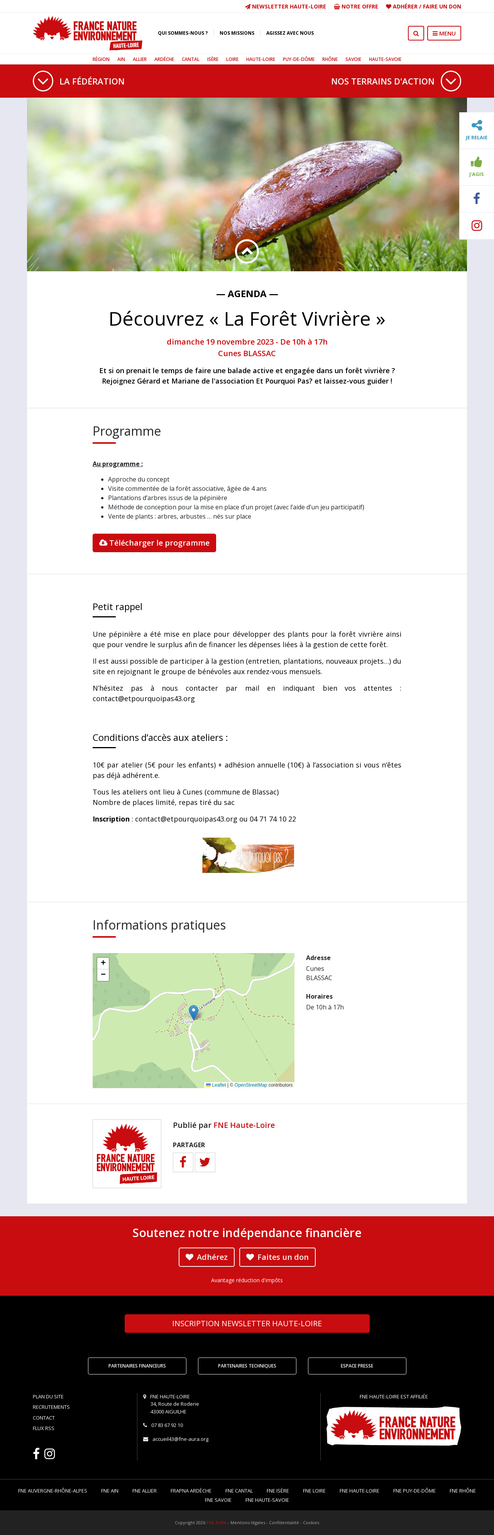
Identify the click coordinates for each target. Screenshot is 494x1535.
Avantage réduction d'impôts (247, 1280)
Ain (121, 59)
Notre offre (356, 6)
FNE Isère (278, 1490)
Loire (232, 59)
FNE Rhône (463, 1490)
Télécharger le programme (154, 543)
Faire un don (442, 6)
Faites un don (277, 1257)
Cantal (191, 59)
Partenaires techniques (247, 1366)
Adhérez (207, 1257)
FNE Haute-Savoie (267, 1499)
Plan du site (48, 1396)
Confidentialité (284, 1522)
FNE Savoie (218, 1499)
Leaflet (216, 1085)
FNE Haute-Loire (244, 1125)
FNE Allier (144, 1490)
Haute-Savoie (385, 59)
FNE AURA (216, 1522)
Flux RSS (43, 1428)
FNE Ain (109, 1490)
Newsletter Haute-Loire (285, 6)
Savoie (353, 59)
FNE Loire (314, 1490)
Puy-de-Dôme (299, 59)
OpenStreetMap (251, 1085)
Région (101, 59)
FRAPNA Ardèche (191, 1490)
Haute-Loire (260, 59)
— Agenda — (247, 293)
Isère (212, 59)
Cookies (311, 1522)
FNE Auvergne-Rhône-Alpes (52, 1490)
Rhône (330, 59)
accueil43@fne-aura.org (180, 1438)
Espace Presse (357, 1366)
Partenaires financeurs (137, 1366)
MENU (444, 33)
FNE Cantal (239, 1490)
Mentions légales (247, 1522)
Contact (44, 1417)
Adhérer (405, 6)
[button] (193, 1013)
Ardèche (164, 59)
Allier (140, 59)
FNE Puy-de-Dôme (414, 1490)
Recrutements (51, 1406)
